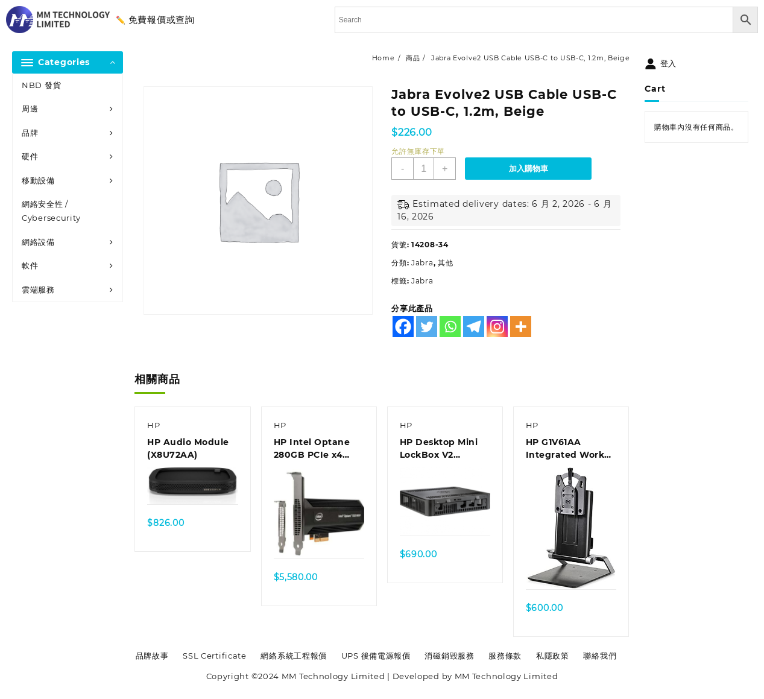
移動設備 (38, 180)
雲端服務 (38, 289)
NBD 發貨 (41, 85)
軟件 (30, 265)
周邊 (30, 108)
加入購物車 (528, 168)
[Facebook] (403, 326)
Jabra (422, 262)
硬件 (30, 156)
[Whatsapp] (450, 326)
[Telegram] (473, 326)
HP (153, 425)
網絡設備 (38, 242)
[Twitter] (426, 326)
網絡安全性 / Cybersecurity (51, 211)
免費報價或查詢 (161, 19)
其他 (445, 262)
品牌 (30, 133)
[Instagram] (497, 326)
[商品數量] (423, 168)
